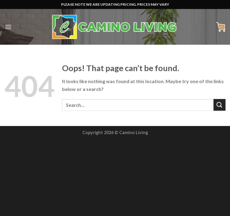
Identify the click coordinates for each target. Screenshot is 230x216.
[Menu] (8, 27)
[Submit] (220, 105)
